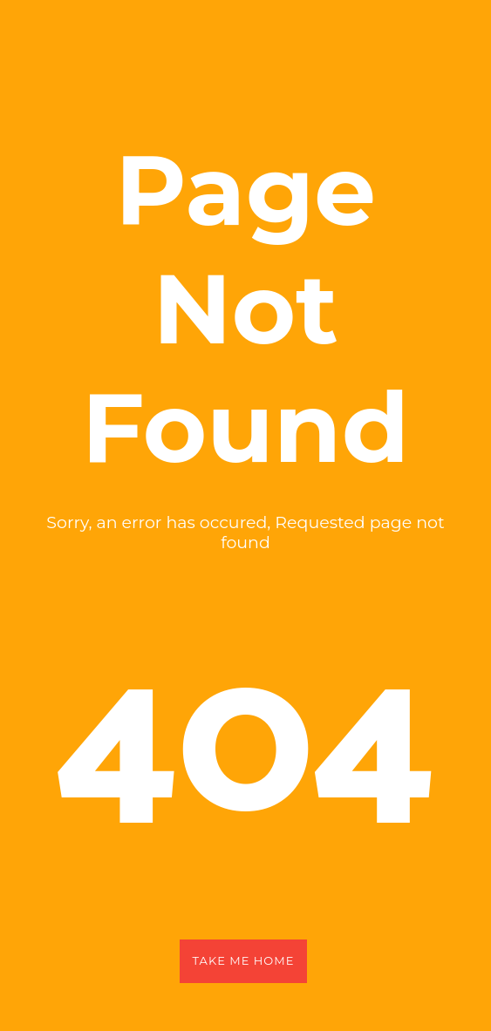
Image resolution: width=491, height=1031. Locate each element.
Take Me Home (244, 960)
